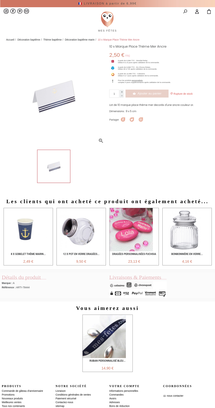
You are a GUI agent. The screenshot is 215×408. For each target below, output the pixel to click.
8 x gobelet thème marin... (28, 261)
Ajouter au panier (147, 101)
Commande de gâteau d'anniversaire (22, 402)
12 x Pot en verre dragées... (81, 261)
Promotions (8, 406)
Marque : (7, 293)
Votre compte (124, 397)
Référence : (8, 297)
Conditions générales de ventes (73, 406)
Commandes (116, 406)
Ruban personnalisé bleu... (107, 370)
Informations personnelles (123, 402)
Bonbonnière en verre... (187, 261)
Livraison (61, 402)
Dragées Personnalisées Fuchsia (134, 261)
